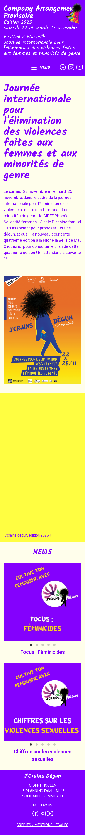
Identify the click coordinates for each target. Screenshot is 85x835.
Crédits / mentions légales (42, 825)
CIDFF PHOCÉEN (42, 785)
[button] (40, 68)
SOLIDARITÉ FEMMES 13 (42, 796)
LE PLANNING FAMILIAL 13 (42, 791)
